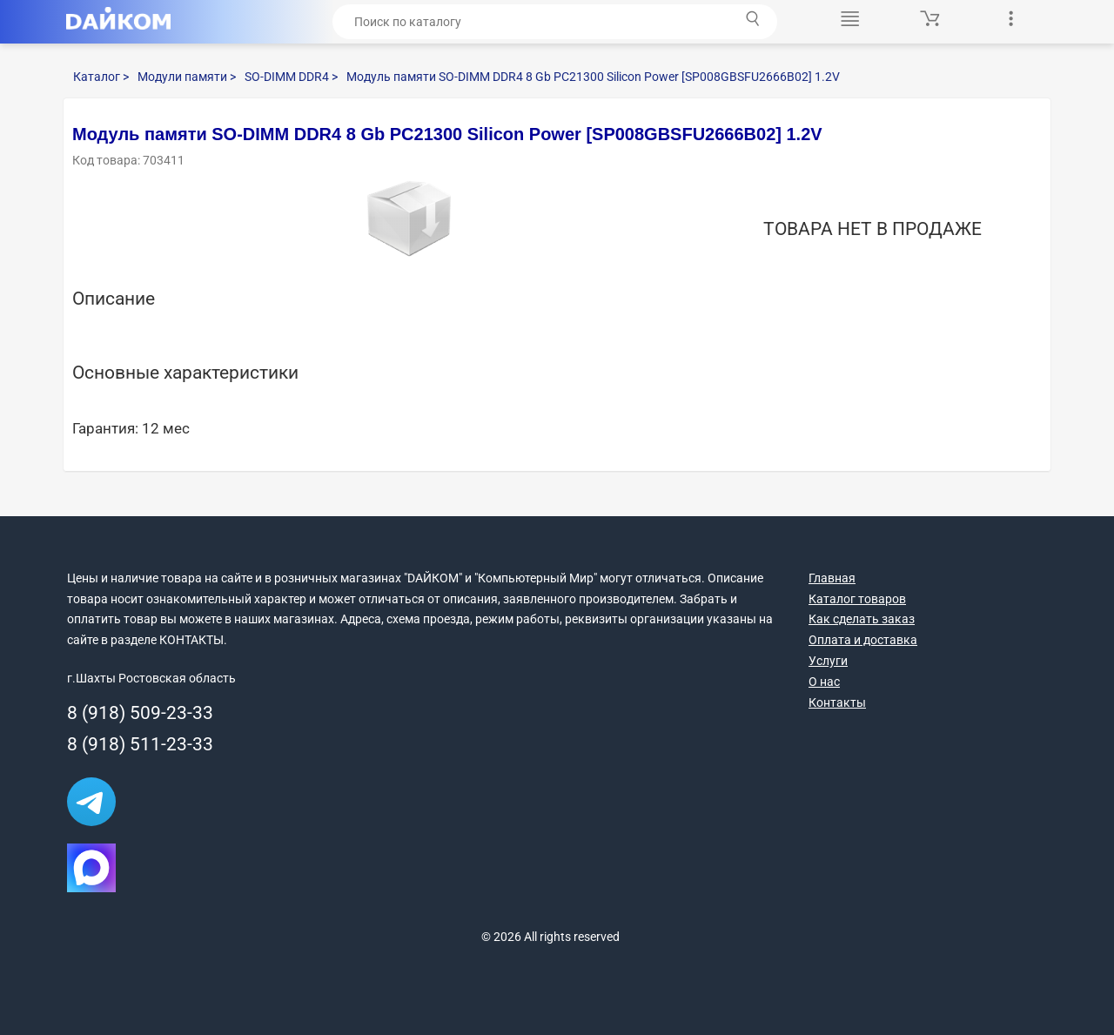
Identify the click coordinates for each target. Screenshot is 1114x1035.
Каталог (101, 77)
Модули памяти (187, 77)
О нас (824, 682)
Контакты (837, 702)
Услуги (828, 661)
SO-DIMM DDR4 (291, 77)
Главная (832, 578)
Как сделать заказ (862, 619)
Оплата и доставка (863, 640)
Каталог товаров (857, 599)
